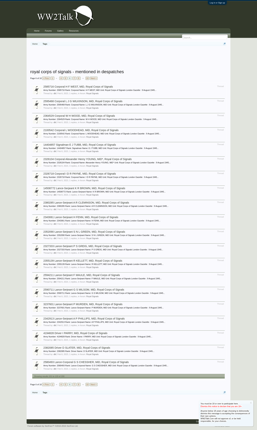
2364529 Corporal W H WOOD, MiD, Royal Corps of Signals (79, 115)
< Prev (46, 78)
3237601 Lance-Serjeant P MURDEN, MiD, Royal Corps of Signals (82, 304)
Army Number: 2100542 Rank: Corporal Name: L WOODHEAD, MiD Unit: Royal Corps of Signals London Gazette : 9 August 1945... (102, 134)
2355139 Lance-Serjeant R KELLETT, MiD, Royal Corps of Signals (82, 260)
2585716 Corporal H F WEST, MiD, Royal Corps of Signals (78, 86)
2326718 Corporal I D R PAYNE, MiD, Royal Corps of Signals (79, 173)
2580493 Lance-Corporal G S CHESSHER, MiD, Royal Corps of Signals (86, 362)
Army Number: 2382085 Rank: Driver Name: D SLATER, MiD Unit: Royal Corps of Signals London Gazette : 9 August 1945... (98, 351)
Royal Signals (92, 93)
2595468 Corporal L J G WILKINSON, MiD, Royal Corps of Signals (82, 101)
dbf (55, 93)
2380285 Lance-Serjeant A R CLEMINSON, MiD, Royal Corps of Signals (86, 202)
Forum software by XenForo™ (53, 426)
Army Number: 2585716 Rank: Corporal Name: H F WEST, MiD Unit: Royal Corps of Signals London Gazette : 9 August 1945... (99, 90)
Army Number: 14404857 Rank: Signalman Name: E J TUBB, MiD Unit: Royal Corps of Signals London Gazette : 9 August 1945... (101, 148)
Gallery (60, 31)
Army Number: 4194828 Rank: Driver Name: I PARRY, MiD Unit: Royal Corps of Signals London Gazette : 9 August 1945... (97, 337)
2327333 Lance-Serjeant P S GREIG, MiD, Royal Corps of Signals (82, 246)
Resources (74, 31)
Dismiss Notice (251, 402)
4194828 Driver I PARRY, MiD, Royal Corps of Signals (75, 333)
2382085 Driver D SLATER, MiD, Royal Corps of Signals (76, 347)
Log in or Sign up (217, 3)
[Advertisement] (128, 58)
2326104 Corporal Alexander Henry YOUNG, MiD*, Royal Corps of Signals (87, 159)
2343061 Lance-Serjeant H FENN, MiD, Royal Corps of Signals (80, 217)
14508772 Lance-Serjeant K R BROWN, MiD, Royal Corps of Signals (84, 188)
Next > (94, 78)
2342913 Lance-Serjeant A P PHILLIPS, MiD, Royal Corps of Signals (84, 318)
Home (36, 31)
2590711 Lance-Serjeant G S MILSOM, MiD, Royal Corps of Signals (83, 289)
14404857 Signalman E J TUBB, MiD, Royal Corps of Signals (79, 144)
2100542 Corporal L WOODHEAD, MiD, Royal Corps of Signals (80, 130)
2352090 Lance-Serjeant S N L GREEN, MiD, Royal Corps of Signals (84, 231)
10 (87, 78)
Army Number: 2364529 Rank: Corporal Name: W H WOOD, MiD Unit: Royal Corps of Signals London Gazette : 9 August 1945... (100, 119)
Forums (48, 31)
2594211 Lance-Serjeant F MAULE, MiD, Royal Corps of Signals (81, 275)
